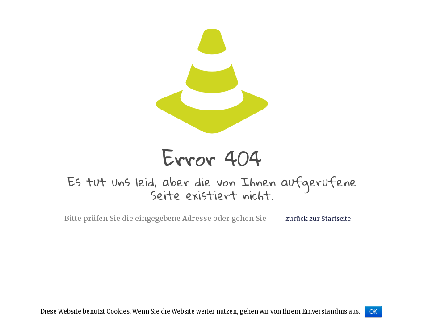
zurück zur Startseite (318, 219)
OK (373, 312)
